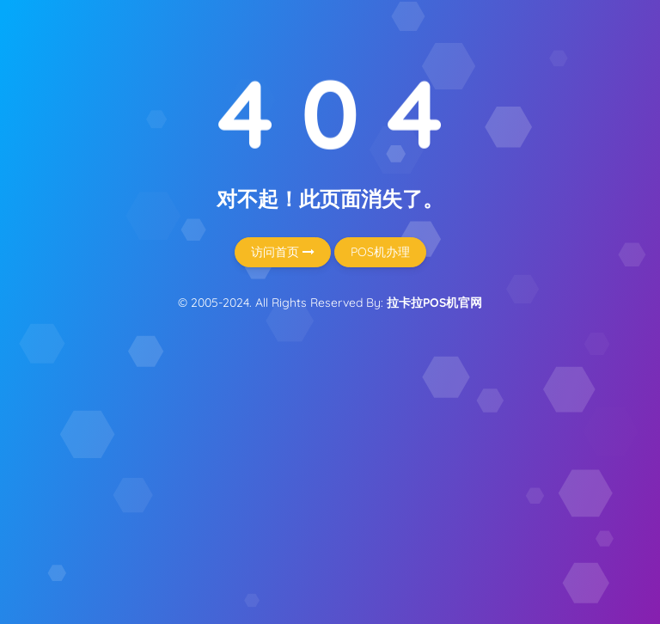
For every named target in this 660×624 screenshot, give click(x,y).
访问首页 (283, 252)
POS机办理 (380, 252)
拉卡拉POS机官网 (434, 302)
